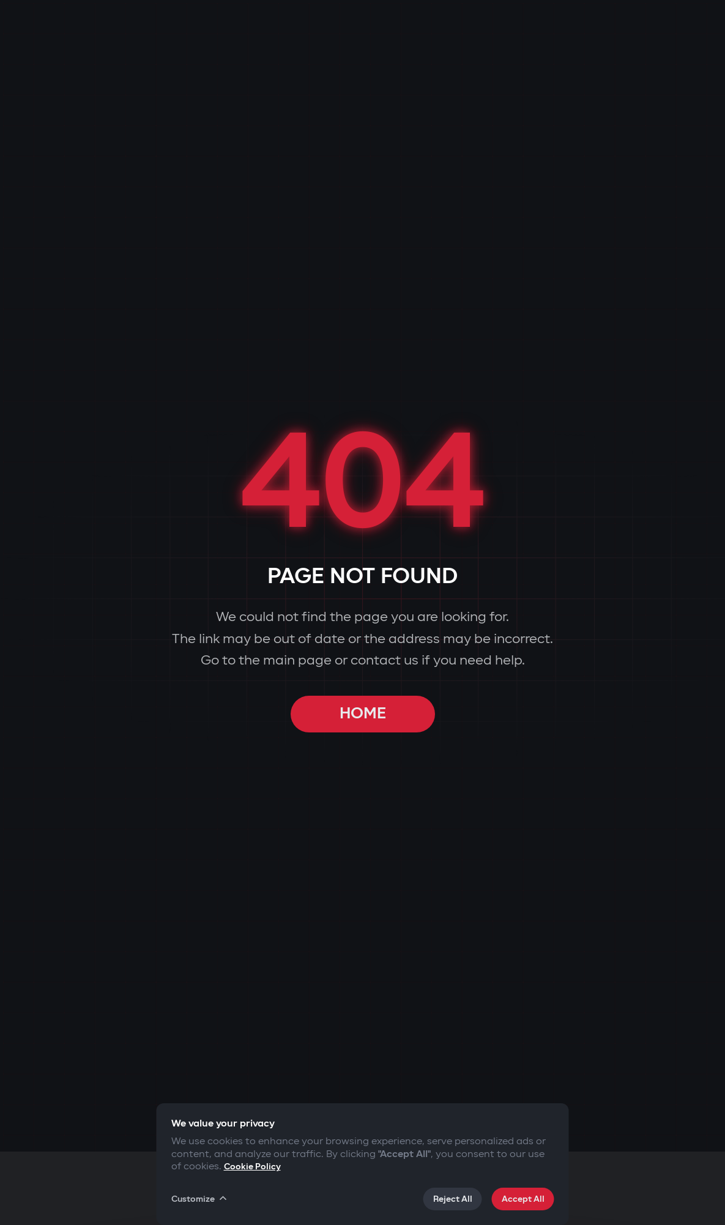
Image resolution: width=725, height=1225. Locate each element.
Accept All (523, 1199)
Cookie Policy (252, 1166)
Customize (200, 1198)
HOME (363, 713)
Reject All (452, 1199)
